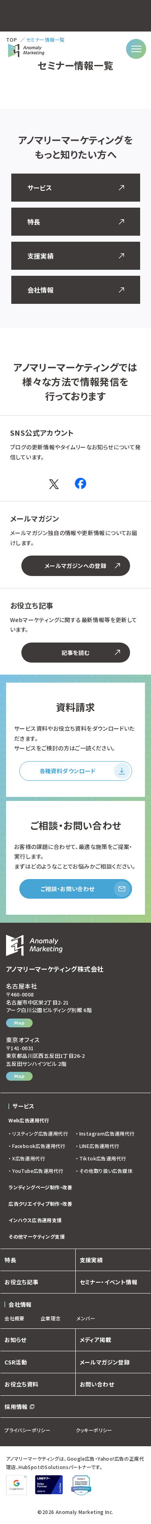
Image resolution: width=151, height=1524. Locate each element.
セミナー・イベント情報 (108, 1282)
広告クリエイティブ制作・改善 (40, 1203)
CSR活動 (15, 1362)
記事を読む (91, 653)
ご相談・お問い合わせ (85, 889)
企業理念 (51, 1318)
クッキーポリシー (94, 1430)
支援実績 (75, 256)
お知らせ (15, 1340)
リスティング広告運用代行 (40, 1133)
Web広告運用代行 (29, 1120)
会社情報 (75, 290)
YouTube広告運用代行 (37, 1170)
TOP (11, 39)
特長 (75, 221)
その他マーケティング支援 (36, 1236)
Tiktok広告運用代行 (102, 1158)
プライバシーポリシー (27, 1430)
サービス (75, 187)
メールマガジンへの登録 (82, 566)
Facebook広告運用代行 (39, 1145)
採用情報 (19, 1407)
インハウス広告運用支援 (35, 1220)
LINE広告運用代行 (99, 1145)
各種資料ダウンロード (84, 771)
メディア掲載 (95, 1340)
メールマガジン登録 (105, 1362)
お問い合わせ (97, 1384)
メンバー (86, 1318)
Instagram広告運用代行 (107, 1133)
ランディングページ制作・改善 (40, 1187)
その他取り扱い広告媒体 (105, 1170)
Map (19, 1023)
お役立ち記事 (21, 1282)
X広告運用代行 (28, 1158)
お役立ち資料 (21, 1384)
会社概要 (14, 1318)
